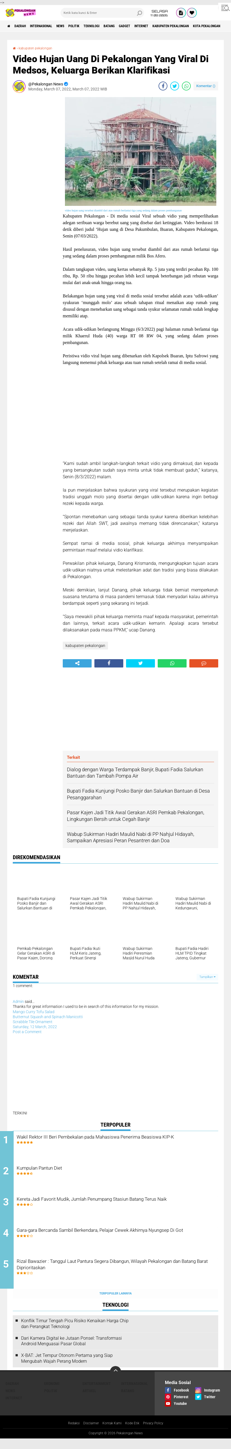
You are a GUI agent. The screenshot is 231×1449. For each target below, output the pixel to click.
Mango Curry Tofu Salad (33, 1012)
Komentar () (205, 86)
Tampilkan (207, 977)
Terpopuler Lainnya (115, 1303)
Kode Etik (134, 1433)
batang (138, 26)
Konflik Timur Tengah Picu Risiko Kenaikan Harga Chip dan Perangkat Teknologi (75, 1333)
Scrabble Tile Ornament (32, 1022)
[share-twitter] (174, 86)
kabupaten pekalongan (39, 48)
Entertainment (96, 1393)
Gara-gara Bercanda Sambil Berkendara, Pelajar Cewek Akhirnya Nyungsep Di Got (116, 1242)
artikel (89, 1401)
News (76, 26)
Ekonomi (51, 1393)
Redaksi (68, 1433)
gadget (157, 26)
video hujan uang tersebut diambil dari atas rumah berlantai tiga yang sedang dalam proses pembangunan (123, 210)
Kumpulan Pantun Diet (62, 1171)
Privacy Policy (158, 1433)
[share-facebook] (163, 86)
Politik (94, 26)
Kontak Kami (111, 1433)
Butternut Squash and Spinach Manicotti (48, 1017)
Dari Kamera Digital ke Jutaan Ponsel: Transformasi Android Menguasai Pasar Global (71, 1351)
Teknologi (116, 26)
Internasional (51, 26)
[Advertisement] (35, 180)
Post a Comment (27, 1032)
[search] (102, 13)
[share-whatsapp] (186, 86)
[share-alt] (77, 663)
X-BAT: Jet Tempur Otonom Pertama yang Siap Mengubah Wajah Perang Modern (67, 1368)
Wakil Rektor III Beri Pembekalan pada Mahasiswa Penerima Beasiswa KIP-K (112, 1141)
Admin (18, 1001)
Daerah (25, 26)
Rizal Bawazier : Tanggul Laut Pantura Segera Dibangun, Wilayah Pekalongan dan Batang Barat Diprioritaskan (117, 1275)
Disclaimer (88, 1433)
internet (179, 26)
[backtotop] (115, 1381)
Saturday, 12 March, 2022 (35, 1027)
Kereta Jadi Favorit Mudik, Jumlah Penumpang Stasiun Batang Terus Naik (115, 1208)
